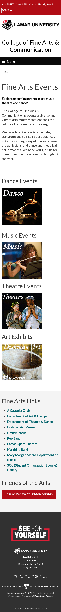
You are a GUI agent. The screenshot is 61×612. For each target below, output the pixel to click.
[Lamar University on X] (15, 576)
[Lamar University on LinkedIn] (35, 576)
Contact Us (35, 4)
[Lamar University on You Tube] (44, 576)
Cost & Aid (21, 4)
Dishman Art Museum (22, 427)
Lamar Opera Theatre (22, 444)
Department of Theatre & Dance (30, 422)
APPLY (8, 4)
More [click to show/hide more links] (7, 10)
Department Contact (43, 596)
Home (5, 71)
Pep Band (13, 438)
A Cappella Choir (18, 410)
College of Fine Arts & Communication (30, 46)
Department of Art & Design (27, 416)
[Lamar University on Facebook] (21, 576)
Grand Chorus (16, 433)
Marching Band (17, 449)
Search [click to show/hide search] (48, 4)
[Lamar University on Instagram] (28, 576)
